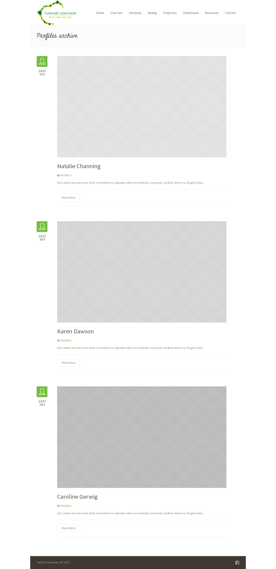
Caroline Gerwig (77, 496)
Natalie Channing (78, 166)
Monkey (66, 175)
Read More (68, 197)
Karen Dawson (75, 331)
